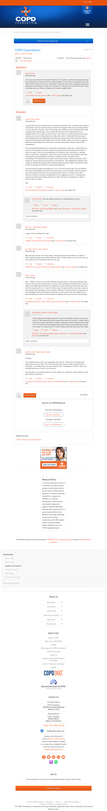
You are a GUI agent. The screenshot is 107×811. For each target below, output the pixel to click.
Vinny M (35, 381)
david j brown (30, 73)
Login (90, 2)
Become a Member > (53, 415)
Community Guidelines (71, 802)
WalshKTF (29, 267)
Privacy (58, 802)
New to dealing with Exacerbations (29, 440)
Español (53, 667)
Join (85, 2)
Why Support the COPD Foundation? (53, 648)
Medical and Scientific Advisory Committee (53, 659)
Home (16, 32)
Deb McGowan (46, 241)
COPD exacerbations (25, 61)
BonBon (28, 241)
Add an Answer (39, 101)
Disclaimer (49, 802)
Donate (87, 10)
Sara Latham (30, 95)
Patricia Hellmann (32, 190)
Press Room (51, 607)
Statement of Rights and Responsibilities (53, 804)
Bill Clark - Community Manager (43, 209)
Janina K (88, 58)
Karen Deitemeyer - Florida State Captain (72, 209)
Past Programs (51, 624)
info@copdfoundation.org (53, 749)
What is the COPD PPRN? (53, 641)
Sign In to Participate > (53, 424)
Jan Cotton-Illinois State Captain (44, 267)
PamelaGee (42, 190)
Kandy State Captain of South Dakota (51, 381)
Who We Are (51, 602)
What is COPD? (53, 638)
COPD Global (51, 611)
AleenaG (38, 95)
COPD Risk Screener (54, 651)
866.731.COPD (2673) (56, 739)
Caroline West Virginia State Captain (52, 302)
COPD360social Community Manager (59, 539)
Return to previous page (23, 54)
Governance (51, 620)
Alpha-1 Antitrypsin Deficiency (53, 664)
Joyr (48, 190)
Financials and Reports (51, 615)
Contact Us (53, 655)
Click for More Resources (47, 41)
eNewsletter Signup (53, 788)
